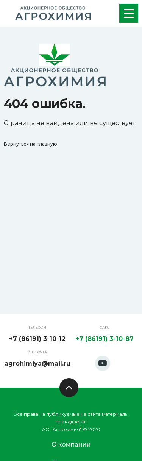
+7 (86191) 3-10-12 (37, 338)
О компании (71, 444)
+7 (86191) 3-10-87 (104, 338)
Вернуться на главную (30, 144)
